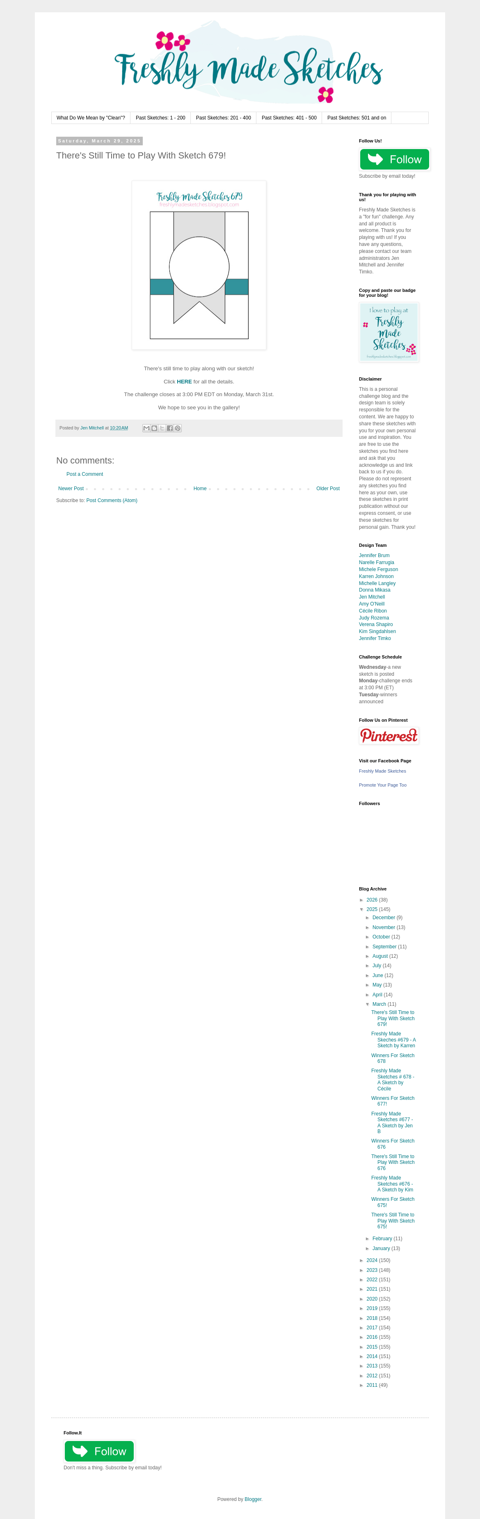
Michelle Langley (377, 583)
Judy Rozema (374, 618)
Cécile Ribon (373, 611)
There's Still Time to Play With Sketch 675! (393, 1221)
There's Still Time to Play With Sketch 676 (393, 1162)
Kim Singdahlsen (377, 631)
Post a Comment (84, 474)
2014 (373, 1356)
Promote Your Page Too (383, 784)
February (383, 1238)
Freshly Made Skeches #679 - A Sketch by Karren (393, 1040)
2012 (373, 1376)
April (378, 995)
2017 (373, 1328)
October (382, 937)
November (385, 927)
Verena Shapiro (376, 624)
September (385, 947)
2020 (373, 1299)
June (378, 975)
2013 (373, 1366)
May (378, 985)
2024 (373, 1260)
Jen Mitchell (372, 597)
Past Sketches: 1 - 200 (160, 118)
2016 (373, 1337)
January (382, 1248)
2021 (373, 1289)
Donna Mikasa (375, 590)
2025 (373, 909)
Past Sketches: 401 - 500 (289, 118)
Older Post (328, 488)
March (380, 1004)
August (381, 956)
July (378, 965)
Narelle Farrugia (376, 562)
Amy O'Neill (371, 604)
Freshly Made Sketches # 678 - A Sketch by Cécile (392, 1079)
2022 (373, 1280)
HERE (184, 382)
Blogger (253, 1499)
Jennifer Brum (374, 555)
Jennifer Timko (375, 638)
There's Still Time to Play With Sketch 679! (393, 1018)
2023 (373, 1270)
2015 (373, 1347)
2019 (373, 1308)
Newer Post (71, 488)
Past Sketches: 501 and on (356, 118)
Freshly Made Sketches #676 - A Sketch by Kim (392, 1184)
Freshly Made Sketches (382, 771)
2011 (373, 1385)
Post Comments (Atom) (111, 500)
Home (200, 488)
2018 (373, 1318)
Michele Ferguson (378, 569)
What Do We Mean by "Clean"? (91, 118)
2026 (373, 900)
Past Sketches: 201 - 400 (223, 118)
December (385, 917)
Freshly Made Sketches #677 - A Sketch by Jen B (392, 1122)
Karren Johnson (376, 576)
